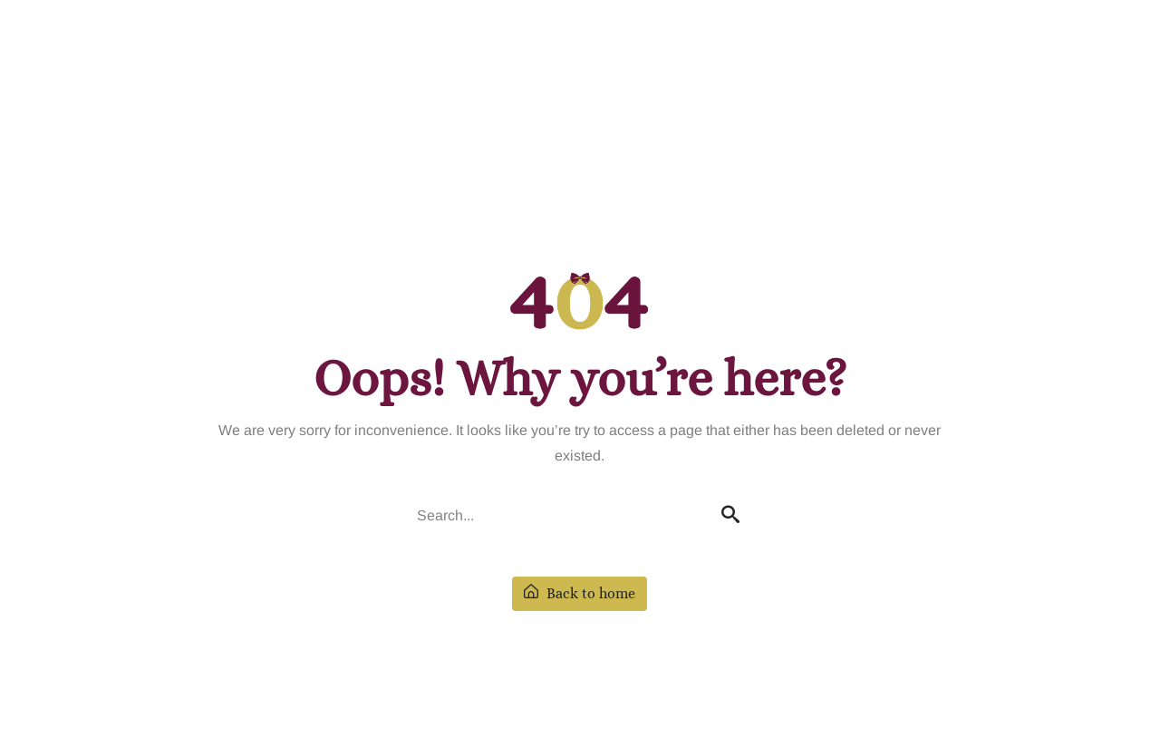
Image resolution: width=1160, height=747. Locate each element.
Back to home (579, 593)
